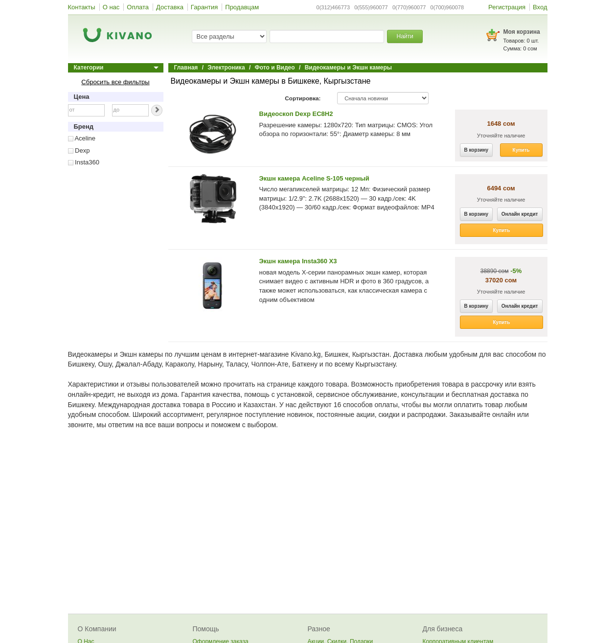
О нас (111, 7)
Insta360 (84, 162)
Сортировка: (302, 98)
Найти (404, 36)
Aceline (82, 138)
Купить (521, 150)
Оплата (138, 7)
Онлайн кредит (519, 214)
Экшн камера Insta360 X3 (298, 261)
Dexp (79, 150)
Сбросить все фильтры (115, 82)
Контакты (81, 7)
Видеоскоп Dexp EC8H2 (296, 113)
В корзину (476, 150)
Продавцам (242, 7)
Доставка (169, 7)
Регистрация (506, 7)
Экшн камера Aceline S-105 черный (314, 178)
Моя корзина (521, 31)
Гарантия (204, 7)
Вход (540, 7)
